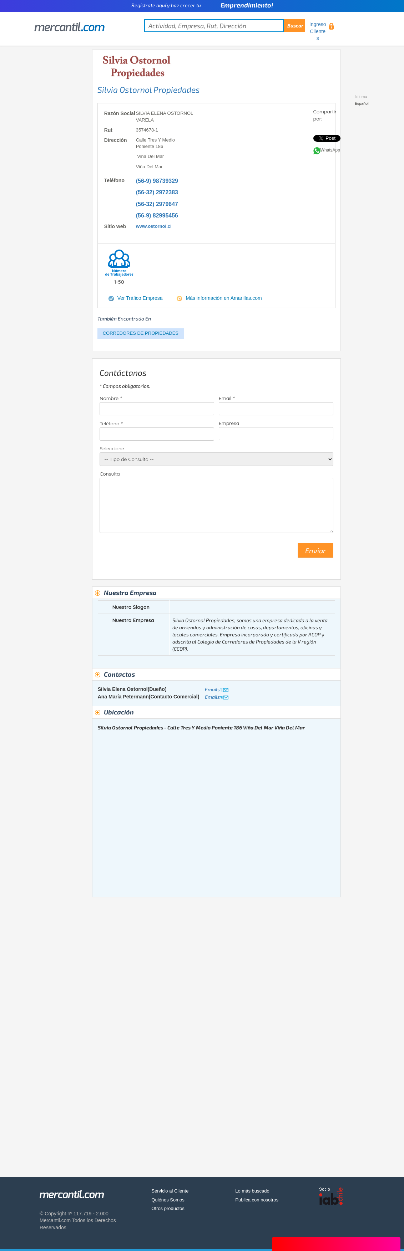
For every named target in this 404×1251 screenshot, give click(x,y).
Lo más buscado (252, 1191)
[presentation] (154, 553)
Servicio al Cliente (169, 1191)
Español (362, 104)
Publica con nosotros (256, 1200)
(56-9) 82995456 (157, 215)
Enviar (315, 550)
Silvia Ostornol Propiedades (148, 89)
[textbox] (224, 25)
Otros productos (168, 1208)
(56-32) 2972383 (157, 192)
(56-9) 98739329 (157, 181)
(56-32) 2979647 (157, 204)
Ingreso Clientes (317, 31)
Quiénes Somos (168, 1200)
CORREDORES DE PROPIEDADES (140, 333)
